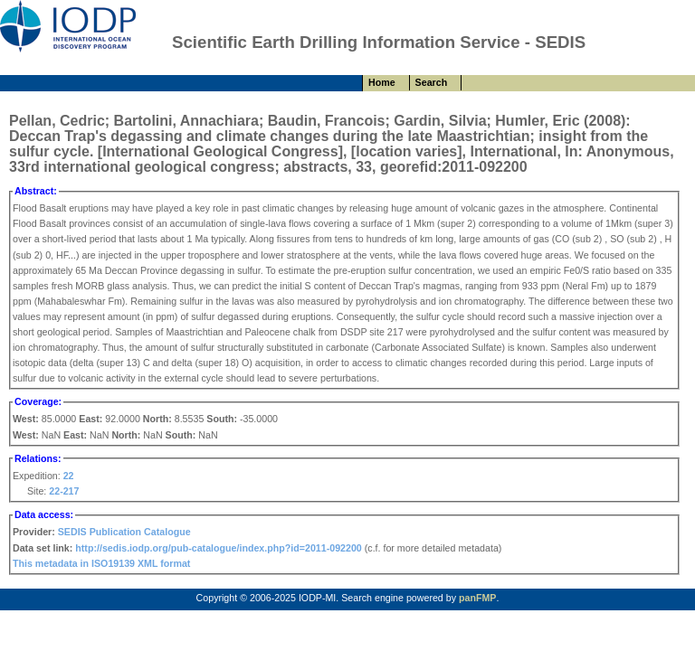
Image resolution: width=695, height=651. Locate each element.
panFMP (477, 597)
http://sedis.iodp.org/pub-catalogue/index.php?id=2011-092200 (218, 547)
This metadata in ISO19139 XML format (101, 563)
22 (68, 475)
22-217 (64, 491)
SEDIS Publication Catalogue (124, 531)
